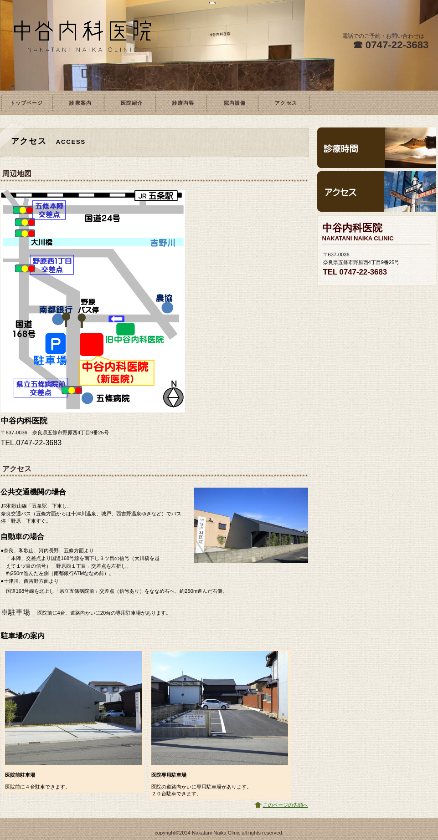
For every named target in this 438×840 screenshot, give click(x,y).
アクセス (376, 191)
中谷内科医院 (82, 45)
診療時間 (376, 147)
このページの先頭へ (285, 805)
